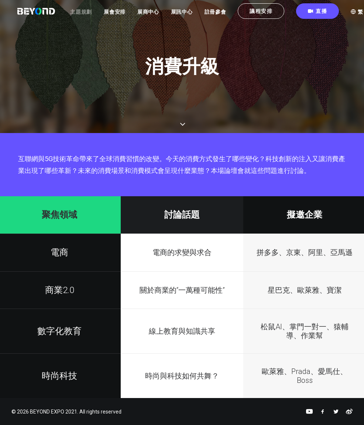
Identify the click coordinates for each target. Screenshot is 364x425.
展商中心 (156, 15)
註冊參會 (223, 15)
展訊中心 (189, 15)
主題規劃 (89, 15)
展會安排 (122, 15)
